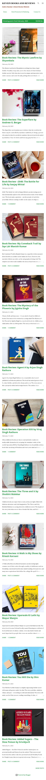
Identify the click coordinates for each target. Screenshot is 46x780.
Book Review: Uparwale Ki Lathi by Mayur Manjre (21, 617)
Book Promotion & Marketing (19, 12)
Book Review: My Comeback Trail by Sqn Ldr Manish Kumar (21, 245)
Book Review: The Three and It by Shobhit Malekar (20, 493)
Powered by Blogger (23, 775)
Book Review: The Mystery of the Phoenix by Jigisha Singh (20, 307)
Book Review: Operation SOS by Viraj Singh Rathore (22, 431)
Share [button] (4, 80)
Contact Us (36, 12)
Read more (40, 80)
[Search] (38, 3)
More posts (40, 768)
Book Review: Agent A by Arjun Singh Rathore (22, 369)
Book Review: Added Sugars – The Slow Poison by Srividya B (20, 740)
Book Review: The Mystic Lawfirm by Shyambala (22, 59)
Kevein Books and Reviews (18, 3)
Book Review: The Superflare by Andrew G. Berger (19, 121)
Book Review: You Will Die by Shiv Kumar (20, 678)
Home (4, 12)
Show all (39, 21)
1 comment (12, 204)
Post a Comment (14, 80)
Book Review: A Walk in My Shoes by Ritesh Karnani (21, 555)
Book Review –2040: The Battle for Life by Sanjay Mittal (20, 183)
